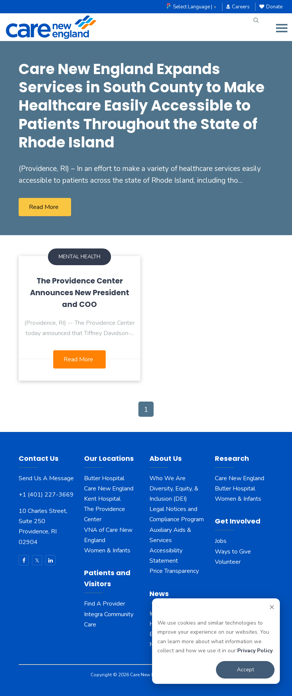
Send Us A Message (46, 478)
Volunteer (228, 562)
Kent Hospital (102, 499)
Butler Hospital (104, 478)
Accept (245, 669)
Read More (44, 207)
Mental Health (79, 256)
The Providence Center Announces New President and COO (79, 293)
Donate (270, 6)
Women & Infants (107, 550)
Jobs (221, 541)
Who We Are (167, 478)
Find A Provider (104, 604)
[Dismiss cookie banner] (272, 608)
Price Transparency (174, 571)
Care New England (109, 488)
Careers (238, 6)
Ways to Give (233, 551)
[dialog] (216, 641)
